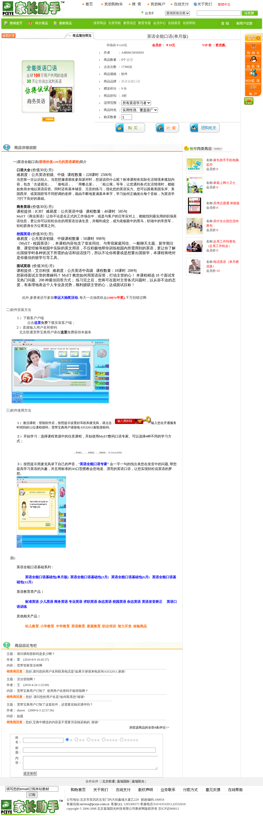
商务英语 (23, 207)
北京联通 (108, 781)
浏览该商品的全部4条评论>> (149, 727)
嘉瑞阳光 (138, 781)
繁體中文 (224, 4)
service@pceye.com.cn (94, 804)
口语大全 (23, 170)
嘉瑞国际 (123, 781)
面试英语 (23, 266)
